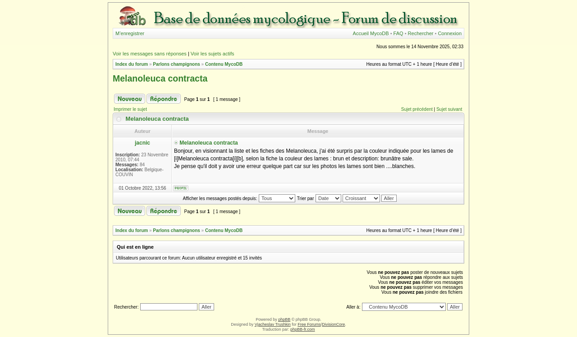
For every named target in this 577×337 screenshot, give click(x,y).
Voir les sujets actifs (212, 53)
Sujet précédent (417, 109)
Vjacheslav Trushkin (273, 324)
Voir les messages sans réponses (150, 53)
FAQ (398, 33)
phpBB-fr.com (302, 329)
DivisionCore (333, 324)
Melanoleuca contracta (160, 78)
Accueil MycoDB (371, 33)
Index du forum (131, 64)
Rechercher (421, 33)
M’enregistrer (129, 33)
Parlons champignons (176, 64)
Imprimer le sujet (130, 109)
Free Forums (309, 324)
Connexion (450, 33)
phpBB (284, 319)
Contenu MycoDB (224, 64)
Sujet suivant (449, 109)
